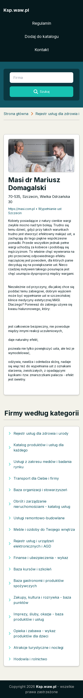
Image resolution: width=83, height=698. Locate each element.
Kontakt (42, 49)
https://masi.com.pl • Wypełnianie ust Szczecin (35, 211)
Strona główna (16, 113)
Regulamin (41, 23)
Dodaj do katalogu (42, 36)
